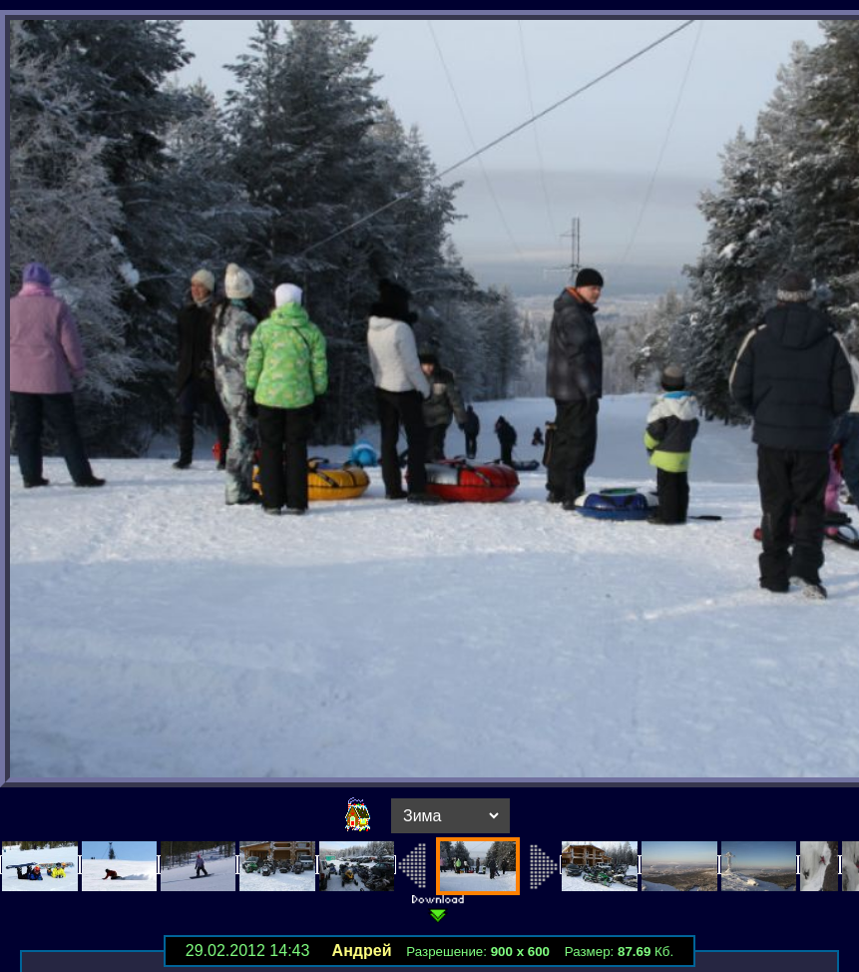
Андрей (362, 950)
